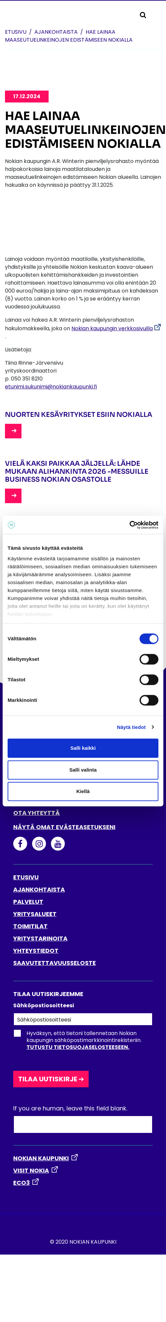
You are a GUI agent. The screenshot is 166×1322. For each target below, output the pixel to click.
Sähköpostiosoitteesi (43, 1005)
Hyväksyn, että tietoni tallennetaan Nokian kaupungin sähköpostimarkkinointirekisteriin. (77, 1040)
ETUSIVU (26, 877)
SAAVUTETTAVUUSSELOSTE (54, 963)
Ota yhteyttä (36, 813)
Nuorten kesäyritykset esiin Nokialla (78, 415)
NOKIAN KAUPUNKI (41, 1158)
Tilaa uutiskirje (47, 1079)
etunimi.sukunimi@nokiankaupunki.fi (51, 386)
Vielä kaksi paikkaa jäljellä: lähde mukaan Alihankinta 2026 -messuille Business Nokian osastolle (76, 472)
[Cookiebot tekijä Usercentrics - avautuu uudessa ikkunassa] (129, 525)
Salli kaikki (83, 748)
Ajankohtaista (56, 32)
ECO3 (21, 1183)
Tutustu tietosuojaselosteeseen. (77, 1047)
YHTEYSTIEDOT (36, 950)
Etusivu (15, 32)
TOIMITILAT (30, 926)
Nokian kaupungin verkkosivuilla (112, 328)
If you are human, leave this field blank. (70, 1108)
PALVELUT (28, 902)
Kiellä (83, 791)
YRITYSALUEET (35, 914)
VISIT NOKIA (31, 1170)
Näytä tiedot (131, 727)
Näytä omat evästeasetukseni (64, 827)
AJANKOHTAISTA (39, 889)
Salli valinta (83, 770)
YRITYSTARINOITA (40, 938)
